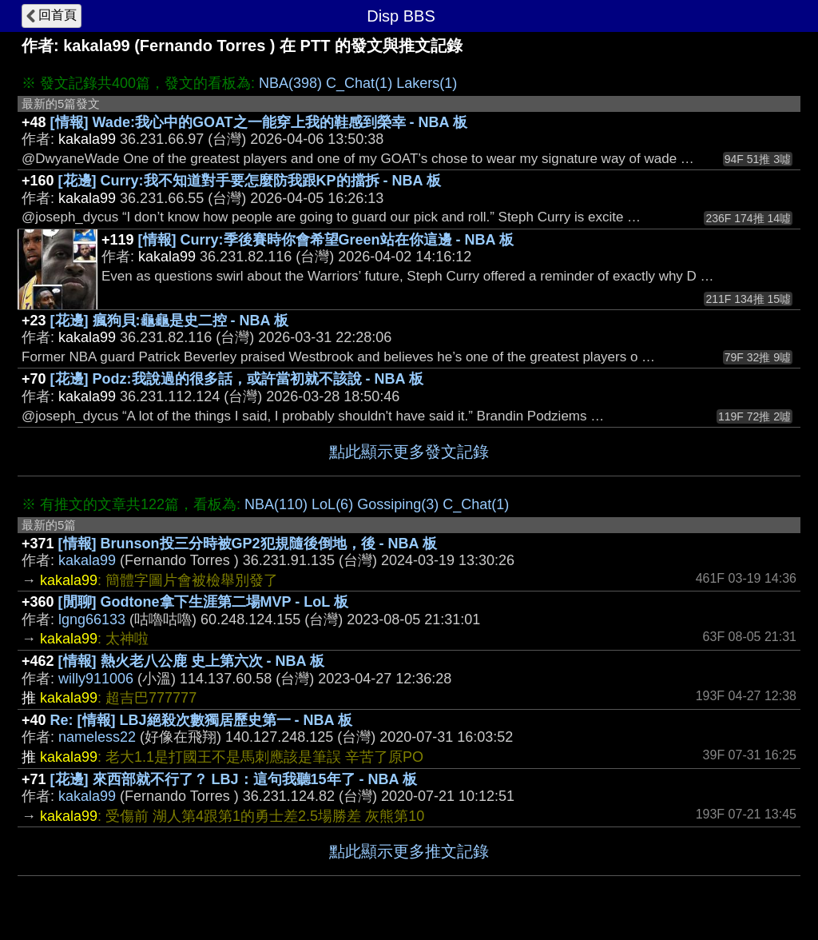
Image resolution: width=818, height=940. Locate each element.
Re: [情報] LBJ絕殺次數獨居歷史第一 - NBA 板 (201, 720)
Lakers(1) (426, 83)
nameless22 (97, 737)
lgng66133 (91, 619)
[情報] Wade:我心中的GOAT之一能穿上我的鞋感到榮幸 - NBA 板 (258, 122)
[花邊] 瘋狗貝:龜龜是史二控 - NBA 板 (169, 321)
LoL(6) (332, 504)
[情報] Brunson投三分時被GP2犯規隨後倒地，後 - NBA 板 (247, 544)
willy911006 (95, 679)
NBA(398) (290, 83)
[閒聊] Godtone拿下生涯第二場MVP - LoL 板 (203, 602)
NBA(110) (276, 504)
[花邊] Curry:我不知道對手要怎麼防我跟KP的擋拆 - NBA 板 (249, 181)
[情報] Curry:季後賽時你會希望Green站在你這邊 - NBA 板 (326, 240)
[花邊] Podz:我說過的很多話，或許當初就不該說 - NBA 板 (236, 379)
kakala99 (87, 560)
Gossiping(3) (398, 504)
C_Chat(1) (359, 83)
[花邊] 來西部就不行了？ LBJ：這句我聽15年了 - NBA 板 (233, 779)
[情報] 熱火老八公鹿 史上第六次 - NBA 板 (191, 661)
